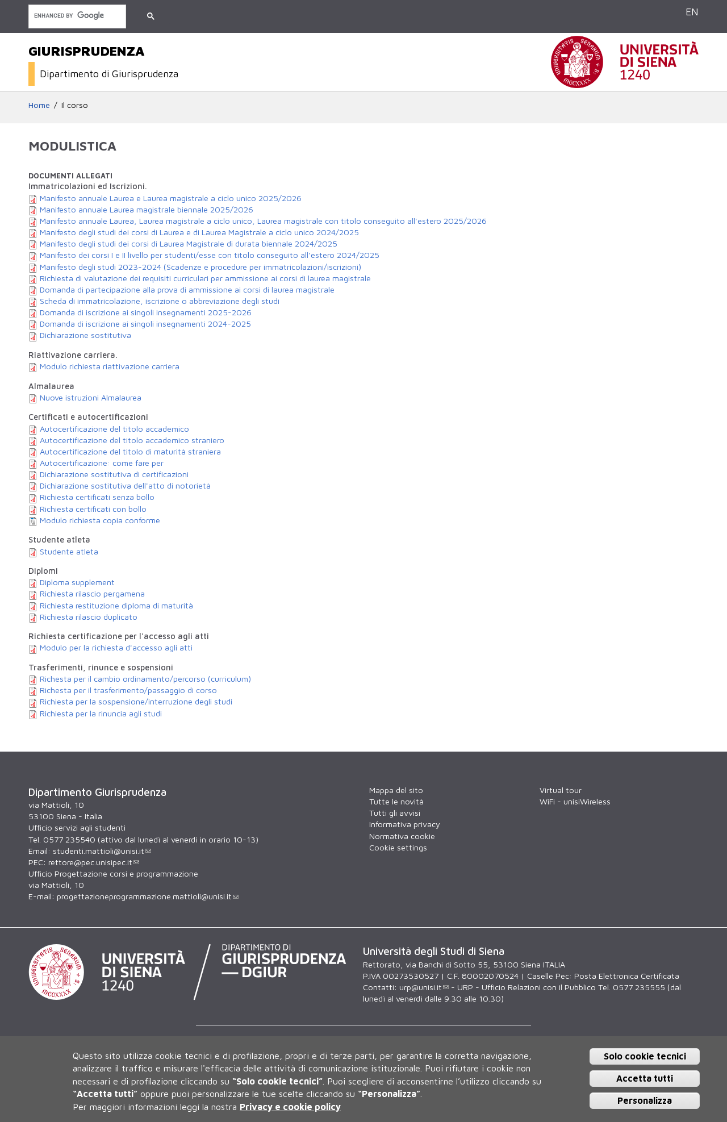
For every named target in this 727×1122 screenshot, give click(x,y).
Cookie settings (398, 847)
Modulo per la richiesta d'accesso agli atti (116, 647)
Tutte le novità (396, 801)
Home (39, 105)
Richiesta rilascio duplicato (88, 617)
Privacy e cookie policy (290, 1107)
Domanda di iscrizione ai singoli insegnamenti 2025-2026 (146, 312)
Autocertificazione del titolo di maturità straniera (130, 451)
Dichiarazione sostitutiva (85, 335)
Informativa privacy (404, 824)
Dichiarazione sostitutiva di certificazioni (114, 474)
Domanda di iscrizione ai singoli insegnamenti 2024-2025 (145, 323)
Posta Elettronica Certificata (626, 976)
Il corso (74, 105)
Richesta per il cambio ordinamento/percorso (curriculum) (145, 678)
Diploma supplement (77, 582)
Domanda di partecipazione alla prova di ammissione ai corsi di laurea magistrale (187, 289)
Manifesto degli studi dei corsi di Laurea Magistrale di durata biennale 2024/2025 (188, 243)
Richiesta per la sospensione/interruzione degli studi (136, 701)
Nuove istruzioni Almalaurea (90, 397)
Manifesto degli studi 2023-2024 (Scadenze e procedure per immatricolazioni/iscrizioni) (200, 267)
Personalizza (644, 1100)
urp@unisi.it (424, 987)
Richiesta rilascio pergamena (92, 593)
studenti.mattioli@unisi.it (102, 851)
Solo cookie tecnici (645, 1056)
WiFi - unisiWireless (575, 801)
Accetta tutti (644, 1078)
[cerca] (76, 15)
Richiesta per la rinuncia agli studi (101, 713)
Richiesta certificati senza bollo (97, 497)
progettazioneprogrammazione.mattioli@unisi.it (148, 896)
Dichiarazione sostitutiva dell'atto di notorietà (125, 485)
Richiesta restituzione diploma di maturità (116, 605)
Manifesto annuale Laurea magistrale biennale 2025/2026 (146, 209)
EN (692, 12)
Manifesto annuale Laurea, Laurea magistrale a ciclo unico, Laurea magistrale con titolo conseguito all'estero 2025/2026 (263, 221)
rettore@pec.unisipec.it (93, 862)
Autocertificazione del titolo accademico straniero (132, 440)
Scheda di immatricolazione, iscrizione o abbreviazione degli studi (159, 301)
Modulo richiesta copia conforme (100, 520)
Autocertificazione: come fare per (102, 463)
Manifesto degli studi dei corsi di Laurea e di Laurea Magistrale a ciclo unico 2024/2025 (199, 232)
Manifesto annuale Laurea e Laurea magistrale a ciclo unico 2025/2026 (171, 198)
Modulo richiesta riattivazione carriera (109, 366)
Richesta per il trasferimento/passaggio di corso (128, 690)
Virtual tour (561, 790)
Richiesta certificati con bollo (93, 509)
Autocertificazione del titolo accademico (114, 428)
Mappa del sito (396, 790)
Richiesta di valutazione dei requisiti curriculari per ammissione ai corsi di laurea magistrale (205, 278)
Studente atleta (69, 551)
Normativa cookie (402, 836)
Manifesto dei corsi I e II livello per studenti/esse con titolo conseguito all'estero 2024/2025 (209, 255)
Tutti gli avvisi (394, 812)
